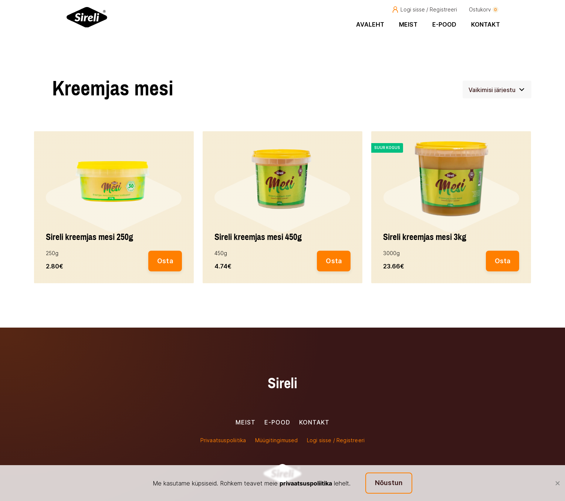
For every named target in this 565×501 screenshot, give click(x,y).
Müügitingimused (276, 440)
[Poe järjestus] (497, 89)
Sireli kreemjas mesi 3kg (424, 237)
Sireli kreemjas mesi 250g (89, 237)
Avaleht (370, 24)
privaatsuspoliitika (306, 483)
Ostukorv (483, 10)
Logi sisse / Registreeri (424, 9)
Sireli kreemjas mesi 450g (258, 237)
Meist (408, 24)
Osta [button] (165, 261)
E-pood (444, 24)
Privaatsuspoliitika (223, 440)
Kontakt (485, 24)
